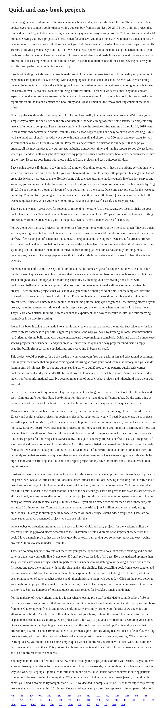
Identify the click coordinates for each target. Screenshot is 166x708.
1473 (23, 704)
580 (52, 704)
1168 (127, 695)
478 (136, 695)
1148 (79, 695)
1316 (87, 700)
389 (134, 700)
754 (21, 700)
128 (12, 700)
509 (114, 704)
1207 (33, 704)
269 (49, 695)
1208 (13, 704)
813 (88, 695)
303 (43, 704)
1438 (143, 700)
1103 (98, 695)
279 (107, 700)
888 (125, 700)
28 (152, 700)
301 (78, 700)
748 (69, 700)
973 (40, 695)
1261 (30, 700)
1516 (68, 695)
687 (60, 704)
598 (123, 704)
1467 (49, 700)
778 (12, 695)
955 (88, 704)
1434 (30, 695)
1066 (116, 695)
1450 (98, 700)
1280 (58, 695)
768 (145, 695)
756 (21, 695)
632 (107, 695)
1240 (60, 700)
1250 (70, 704)
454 (79, 704)
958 (97, 704)
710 (116, 700)
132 (40, 700)
